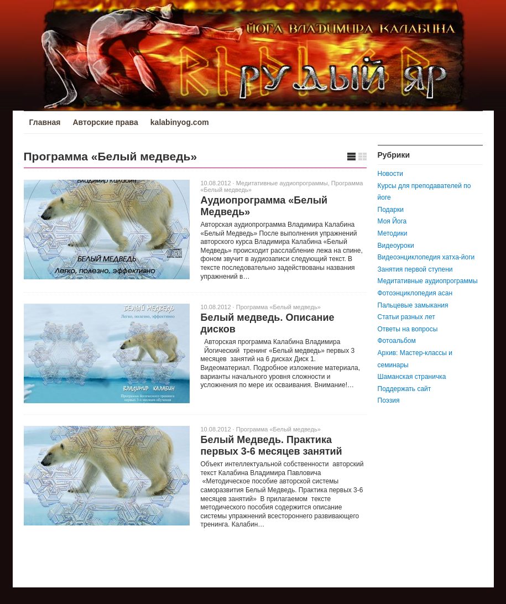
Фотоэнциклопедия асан (415, 293)
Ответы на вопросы (408, 329)
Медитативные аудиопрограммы (282, 183)
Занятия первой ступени (415, 269)
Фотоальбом (397, 341)
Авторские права (105, 122)
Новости (390, 174)
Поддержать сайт (404, 389)
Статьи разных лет (406, 317)
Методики (393, 233)
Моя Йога (392, 221)
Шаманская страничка (412, 377)
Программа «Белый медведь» (278, 307)
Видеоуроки (396, 245)
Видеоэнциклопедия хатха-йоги (426, 257)
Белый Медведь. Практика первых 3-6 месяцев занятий (271, 445)
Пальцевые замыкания (413, 305)
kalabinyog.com (179, 122)
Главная (45, 122)
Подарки (391, 210)
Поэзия (389, 400)
